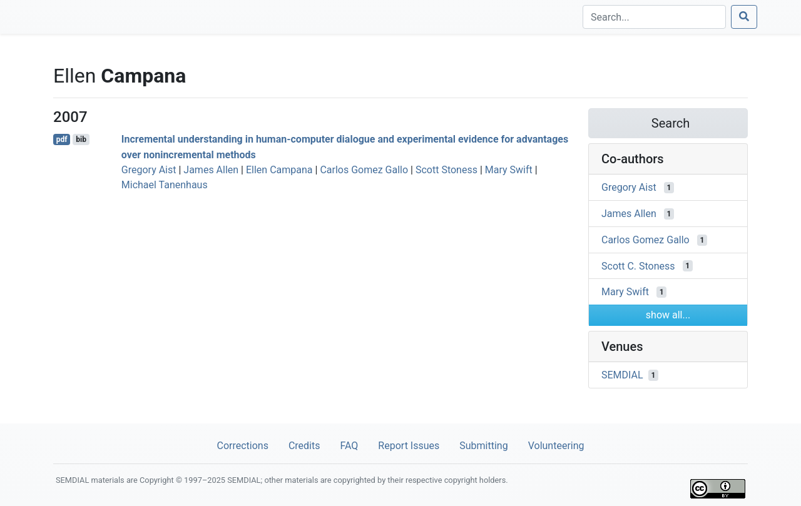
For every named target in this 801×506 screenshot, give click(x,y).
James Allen (210, 170)
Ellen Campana (279, 170)
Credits (304, 446)
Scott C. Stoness (638, 265)
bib (81, 139)
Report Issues (408, 446)
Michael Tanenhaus (164, 185)
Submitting (483, 446)
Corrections (242, 446)
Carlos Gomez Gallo (364, 170)
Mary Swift (509, 170)
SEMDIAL (622, 375)
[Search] (654, 17)
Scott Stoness (446, 170)
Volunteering (556, 446)
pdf (62, 139)
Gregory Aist (148, 170)
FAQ (349, 446)
